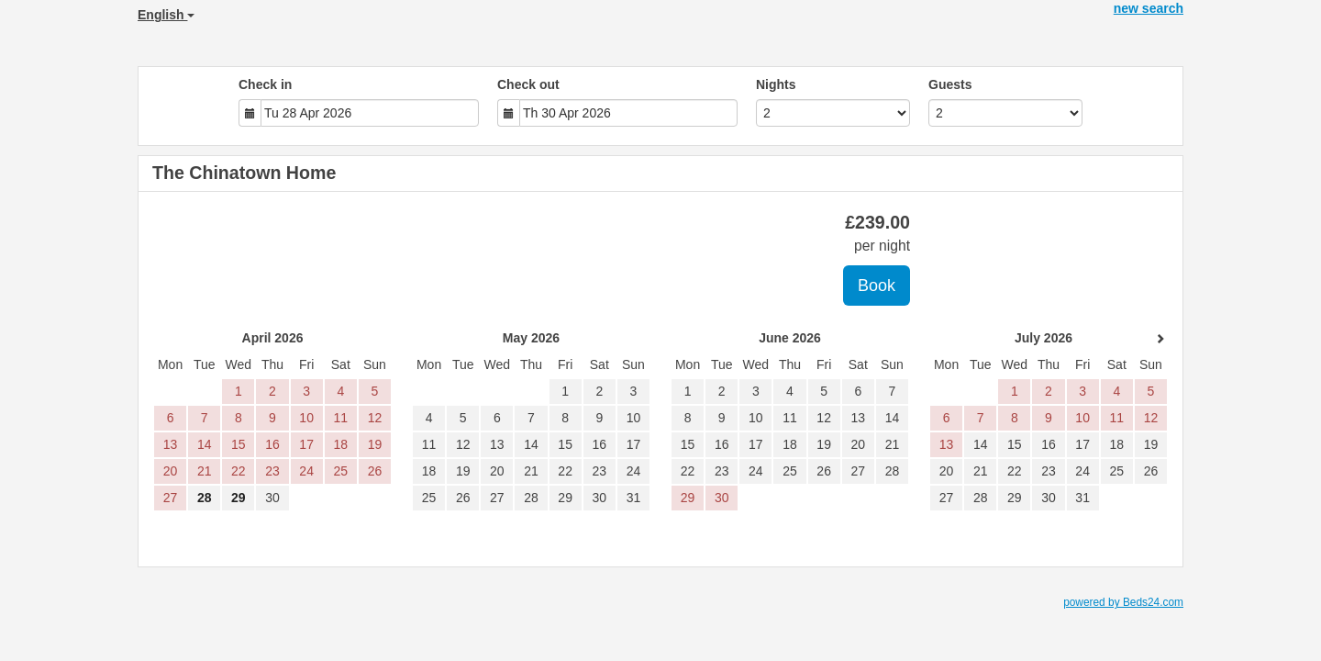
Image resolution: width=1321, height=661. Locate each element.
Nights (776, 84)
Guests (949, 84)
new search (1148, 8)
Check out (528, 84)
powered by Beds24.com (1123, 602)
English (166, 14)
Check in (265, 84)
